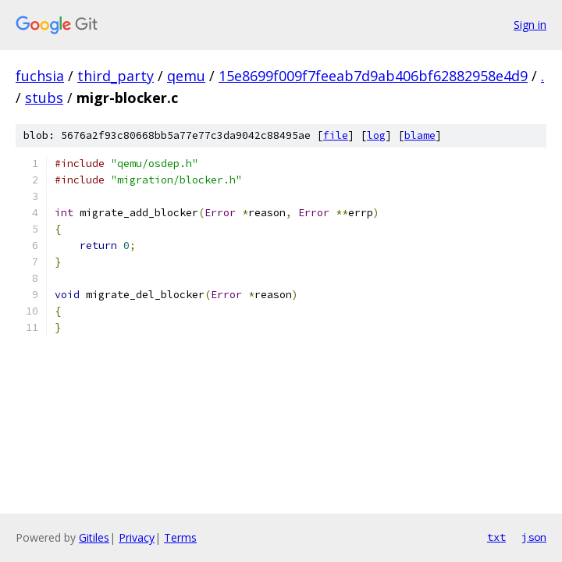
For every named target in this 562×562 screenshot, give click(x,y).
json (533, 537)
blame (420, 135)
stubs (44, 97)
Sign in (530, 24)
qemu (186, 75)
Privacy (137, 537)
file (335, 135)
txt (496, 537)
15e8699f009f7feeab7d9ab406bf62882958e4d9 (373, 75)
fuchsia (40, 75)
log (376, 135)
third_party (115, 75)
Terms (180, 537)
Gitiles (94, 537)
